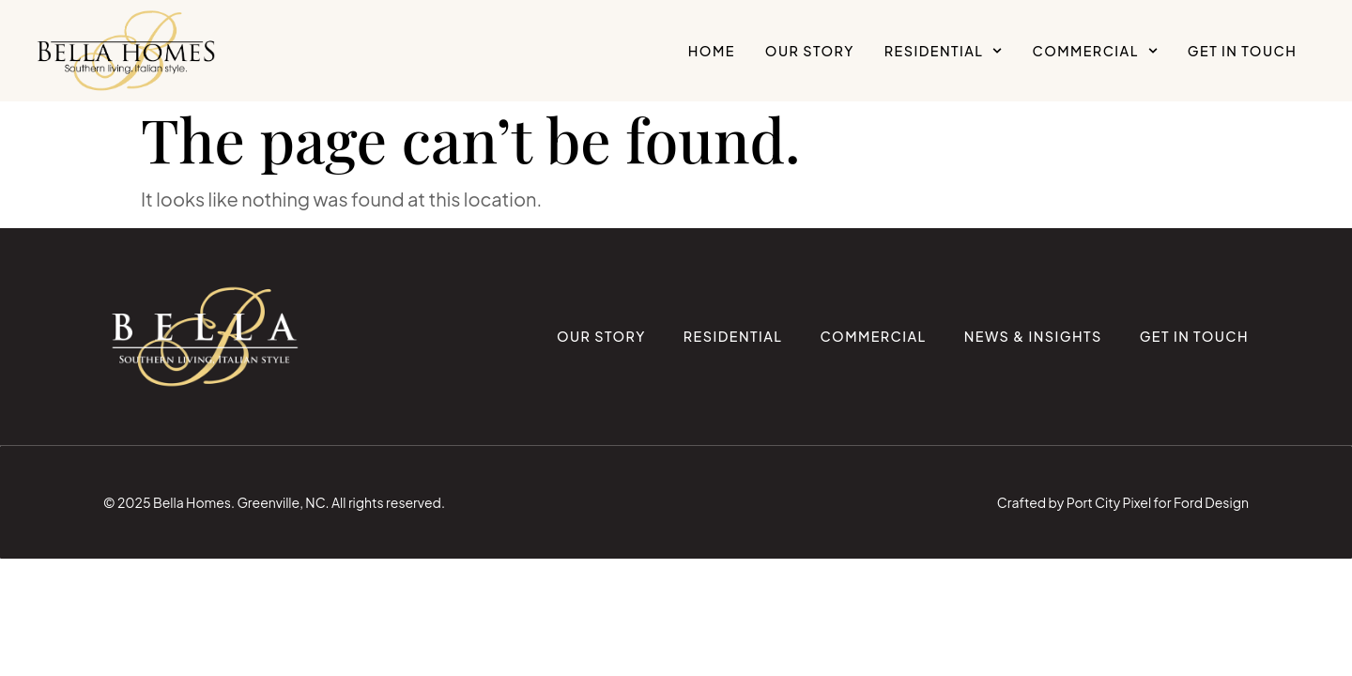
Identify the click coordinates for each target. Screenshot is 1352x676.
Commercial (1095, 50)
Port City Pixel (1109, 502)
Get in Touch (1242, 50)
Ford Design (1211, 502)
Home (711, 50)
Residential (943, 50)
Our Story (809, 50)
